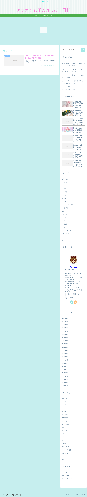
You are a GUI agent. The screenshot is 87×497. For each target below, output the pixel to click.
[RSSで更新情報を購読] (75, 302)
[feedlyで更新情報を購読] (71, 302)
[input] (73, 50)
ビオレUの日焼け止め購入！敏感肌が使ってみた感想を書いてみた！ (73, 82)
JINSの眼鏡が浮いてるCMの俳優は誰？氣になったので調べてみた (73, 64)
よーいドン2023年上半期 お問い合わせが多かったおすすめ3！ (73, 76)
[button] (83, 50)
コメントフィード (67, 478)
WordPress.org (66, 482)
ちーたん (73, 267)
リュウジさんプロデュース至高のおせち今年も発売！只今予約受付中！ (73, 70)
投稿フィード (65, 475)
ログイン (64, 472)
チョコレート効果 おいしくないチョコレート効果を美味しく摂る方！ (73, 88)
